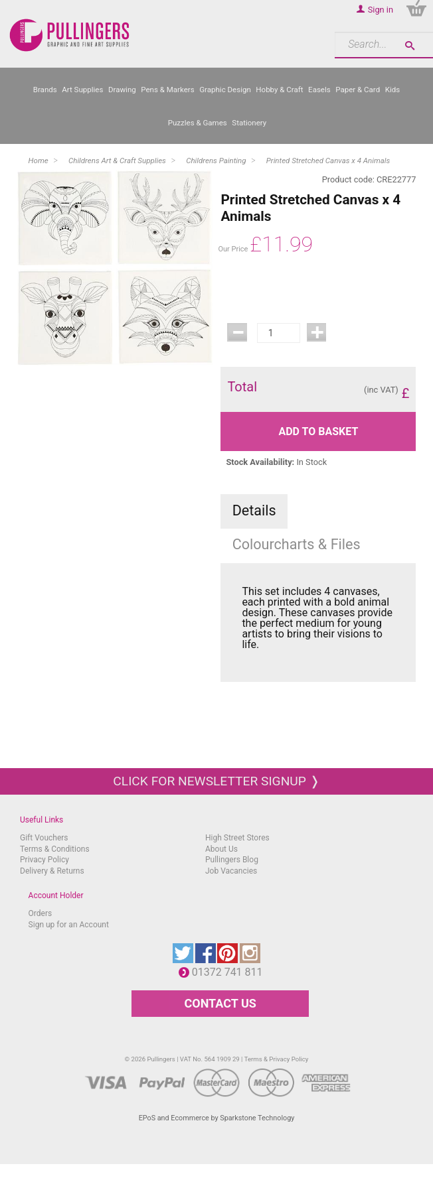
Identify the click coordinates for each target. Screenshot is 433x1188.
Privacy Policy (44, 859)
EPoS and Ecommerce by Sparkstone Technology (217, 1118)
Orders (40, 913)
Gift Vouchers (44, 837)
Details (254, 510)
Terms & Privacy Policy (276, 1059)
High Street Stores (237, 837)
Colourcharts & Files (296, 544)
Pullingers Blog (231, 859)
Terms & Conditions (55, 849)
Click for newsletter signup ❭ (216, 781)
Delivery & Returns (52, 871)
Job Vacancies (231, 871)
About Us (221, 849)
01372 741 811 (231, 972)
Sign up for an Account (69, 924)
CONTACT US (220, 1003)
